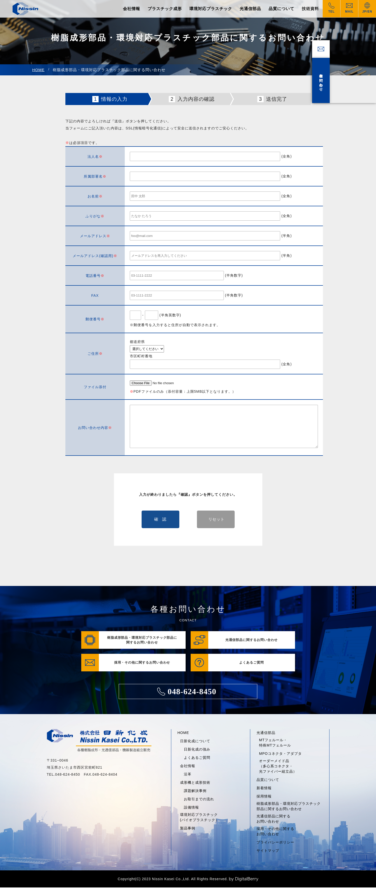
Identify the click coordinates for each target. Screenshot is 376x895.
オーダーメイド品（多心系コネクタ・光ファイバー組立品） (278, 773)
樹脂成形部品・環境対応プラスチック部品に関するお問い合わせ (289, 813)
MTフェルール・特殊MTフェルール (275, 750)
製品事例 (187, 836)
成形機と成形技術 (195, 790)
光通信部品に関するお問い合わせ (273, 826)
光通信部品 (250, 9)
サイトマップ (268, 858)
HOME (38, 70)
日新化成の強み (197, 757)
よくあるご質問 (197, 765)
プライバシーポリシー (275, 850)
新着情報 (264, 795)
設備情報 (191, 815)
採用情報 (264, 804)
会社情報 (131, 9)
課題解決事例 (195, 798)
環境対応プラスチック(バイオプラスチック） (199, 824)
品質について (281, 9)
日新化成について (195, 749)
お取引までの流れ (199, 807)
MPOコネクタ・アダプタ (280, 761)
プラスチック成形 (165, 9)
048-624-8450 (186, 699)
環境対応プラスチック (210, 9)
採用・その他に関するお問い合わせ (275, 838)
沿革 (187, 782)
